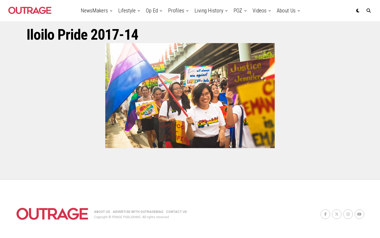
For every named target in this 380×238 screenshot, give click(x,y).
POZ (238, 10)
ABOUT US (102, 212)
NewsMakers (94, 10)
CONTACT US (176, 212)
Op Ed (152, 10)
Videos (260, 10)
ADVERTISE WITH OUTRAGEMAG (138, 212)
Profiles (176, 10)
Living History (208, 10)
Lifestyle (127, 10)
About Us (286, 10)
